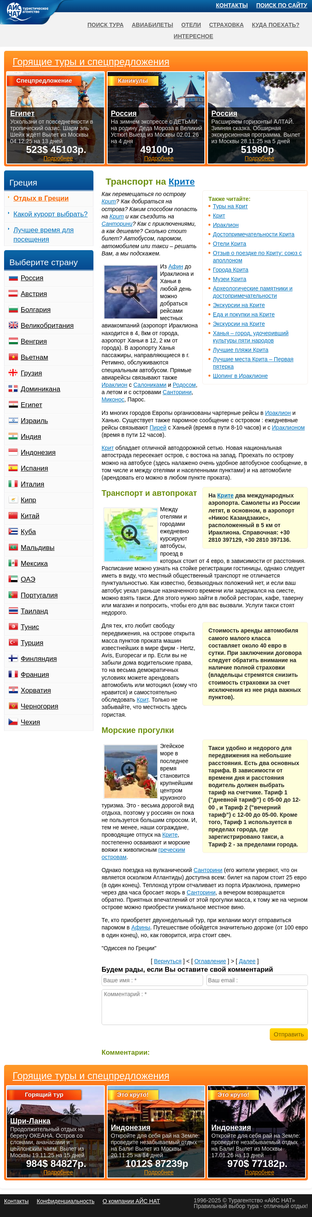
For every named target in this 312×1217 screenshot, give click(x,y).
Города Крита (230, 269)
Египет (31, 405)
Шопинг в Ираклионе (240, 376)
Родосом (184, 385)
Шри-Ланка (30, 1121)
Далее (247, 961)
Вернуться (168, 961)
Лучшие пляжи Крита (241, 350)
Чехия (30, 722)
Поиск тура (105, 25)
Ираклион (225, 225)
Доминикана (40, 389)
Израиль (34, 421)
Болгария (36, 310)
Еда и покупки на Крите (244, 314)
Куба (28, 532)
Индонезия (38, 452)
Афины (140, 927)
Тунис (30, 627)
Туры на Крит (230, 206)
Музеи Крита (229, 279)
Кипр (28, 500)
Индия (31, 437)
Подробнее (58, 1172)
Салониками (149, 385)
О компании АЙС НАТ (131, 1201)
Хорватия (36, 690)
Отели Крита (229, 243)
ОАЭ (28, 579)
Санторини (117, 223)
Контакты (232, 5)
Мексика (34, 563)
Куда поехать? (275, 25)
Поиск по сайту (282, 5)
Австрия (34, 294)
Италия (32, 484)
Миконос (113, 399)
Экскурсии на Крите (239, 305)
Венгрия (34, 341)
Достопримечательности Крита (254, 234)
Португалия (39, 595)
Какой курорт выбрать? (50, 214)
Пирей (158, 427)
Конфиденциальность (65, 1201)
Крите (182, 182)
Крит (219, 215)
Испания (34, 468)
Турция (32, 643)
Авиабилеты (152, 25)
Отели (191, 25)
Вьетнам (34, 357)
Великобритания (47, 325)
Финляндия (39, 659)
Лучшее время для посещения (43, 234)
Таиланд (34, 611)
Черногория (39, 706)
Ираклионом (288, 427)
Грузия (31, 373)
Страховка (226, 25)
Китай (30, 516)
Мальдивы (37, 548)
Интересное (193, 36)
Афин (175, 266)
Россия (32, 278)
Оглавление (210, 961)
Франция (35, 674)
